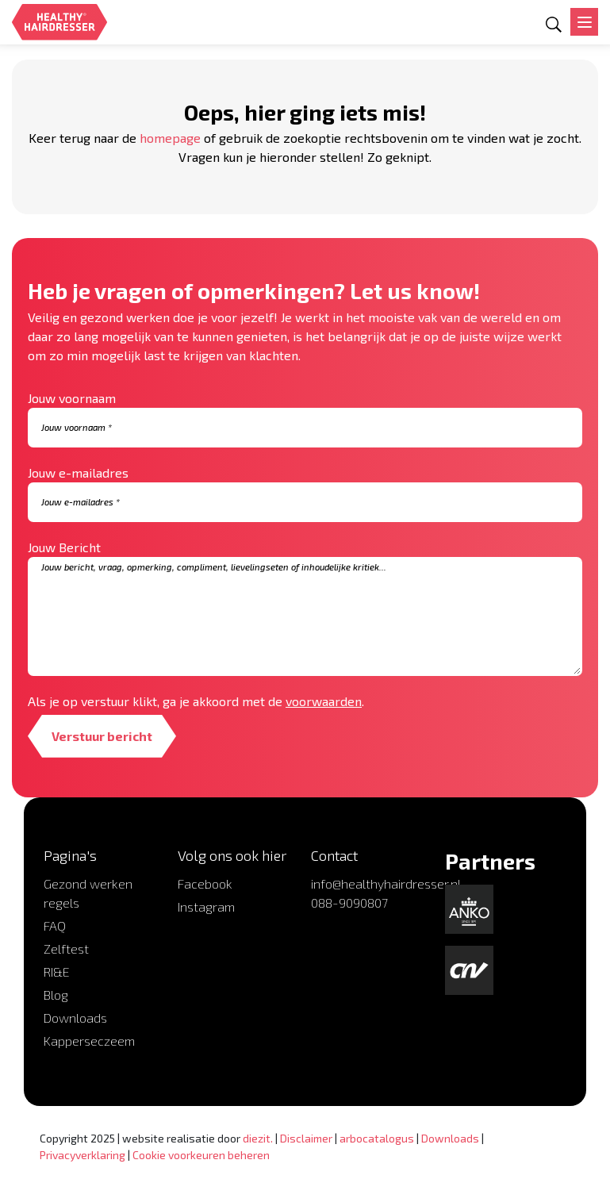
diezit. (258, 1138)
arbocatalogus (377, 1138)
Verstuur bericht (102, 735)
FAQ (55, 925)
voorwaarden (324, 701)
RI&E (57, 971)
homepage (170, 137)
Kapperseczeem (89, 1040)
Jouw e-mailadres (78, 472)
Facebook (205, 883)
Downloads (75, 1017)
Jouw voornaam (72, 397)
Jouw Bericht (64, 547)
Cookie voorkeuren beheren (201, 1155)
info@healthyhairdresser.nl (386, 883)
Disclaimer (306, 1138)
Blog (56, 994)
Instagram (206, 906)
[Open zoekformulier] (553, 24)
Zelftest (66, 948)
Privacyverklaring (82, 1155)
